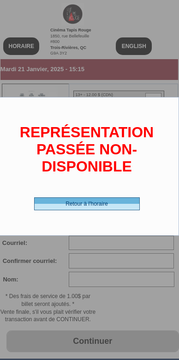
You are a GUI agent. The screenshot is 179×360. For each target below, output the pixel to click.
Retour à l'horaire (87, 204)
